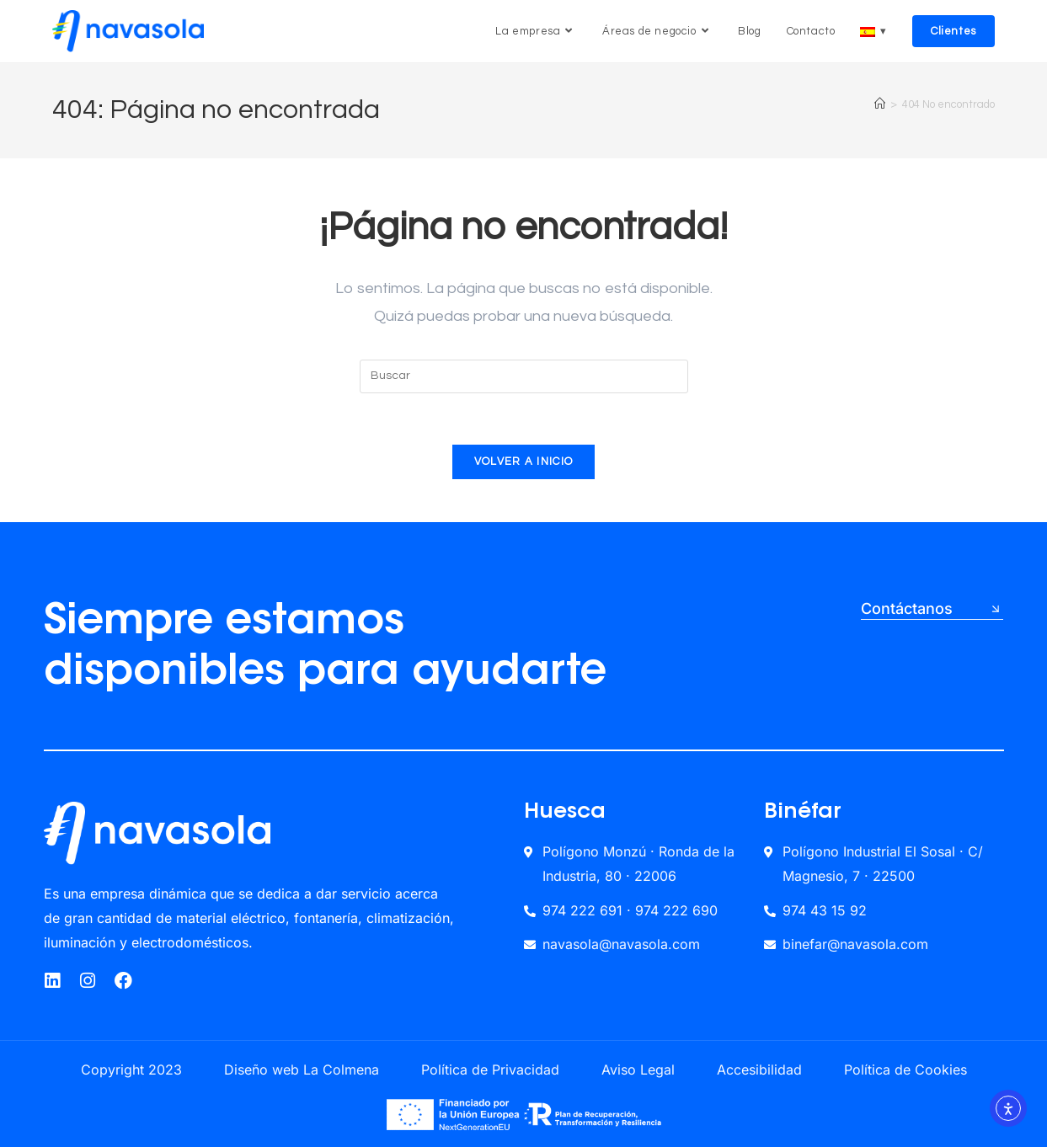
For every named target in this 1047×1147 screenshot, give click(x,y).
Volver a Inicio (524, 461)
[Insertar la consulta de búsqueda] (524, 376)
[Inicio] (879, 104)
